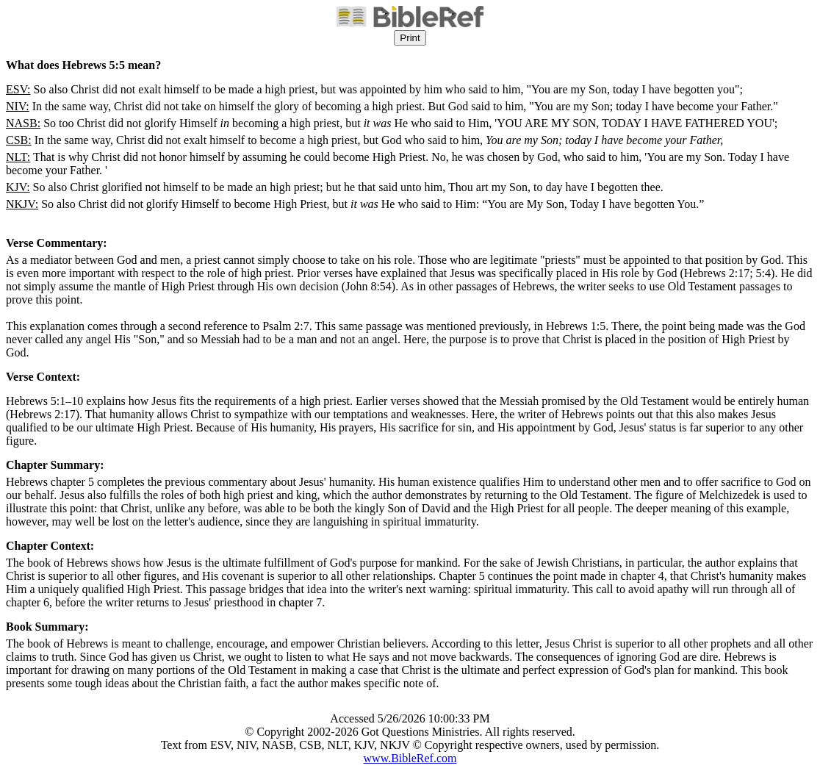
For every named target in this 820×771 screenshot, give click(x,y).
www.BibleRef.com (410, 758)
